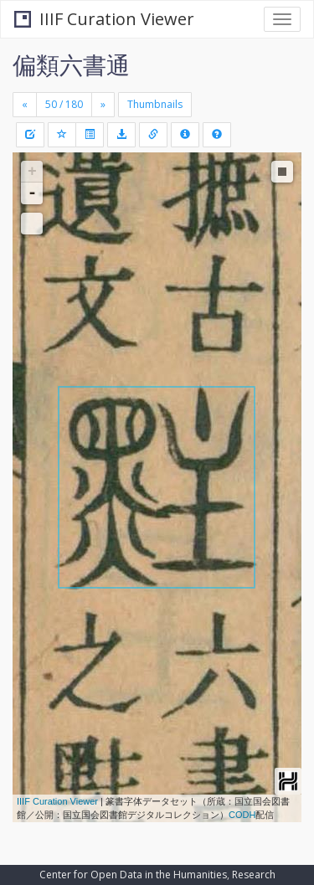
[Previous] (25, 104)
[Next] (103, 104)
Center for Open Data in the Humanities (133, 874)
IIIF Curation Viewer (104, 19)
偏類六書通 (71, 64)
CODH (242, 815)
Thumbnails (155, 104)
